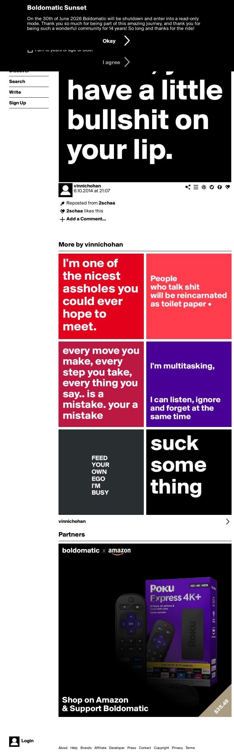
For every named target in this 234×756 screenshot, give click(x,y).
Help (74, 748)
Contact (145, 748)
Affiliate (100, 748)
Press (131, 748)
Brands (86, 748)
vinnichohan (87, 186)
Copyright (161, 748)
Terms (190, 748)
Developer (117, 748)
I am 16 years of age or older (64, 50)
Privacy (177, 748)
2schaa (107, 203)
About (63, 748)
